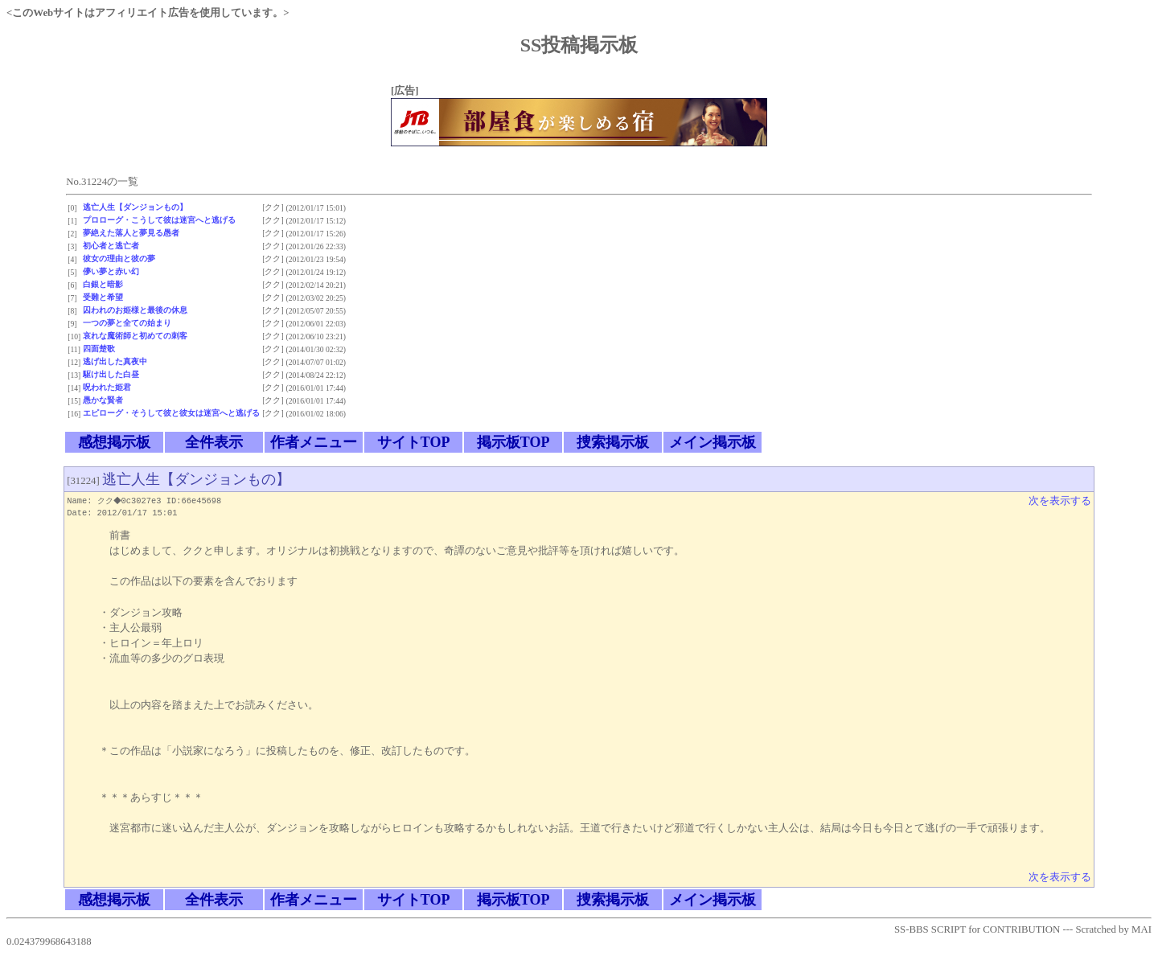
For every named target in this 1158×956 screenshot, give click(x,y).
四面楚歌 (99, 348)
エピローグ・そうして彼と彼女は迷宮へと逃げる (171, 412)
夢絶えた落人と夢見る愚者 (131, 232)
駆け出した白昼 (111, 374)
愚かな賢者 (103, 400)
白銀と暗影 (103, 284)
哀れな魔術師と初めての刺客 (135, 335)
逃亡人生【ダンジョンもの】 (135, 207)
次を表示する (1060, 501)
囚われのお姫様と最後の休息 (135, 310)
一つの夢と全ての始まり (127, 322)
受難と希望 (103, 297)
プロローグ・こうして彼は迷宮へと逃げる (159, 219)
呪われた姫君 (107, 387)
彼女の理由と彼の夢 (119, 258)
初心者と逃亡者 (111, 245)
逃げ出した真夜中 (115, 361)
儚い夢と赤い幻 (111, 271)
